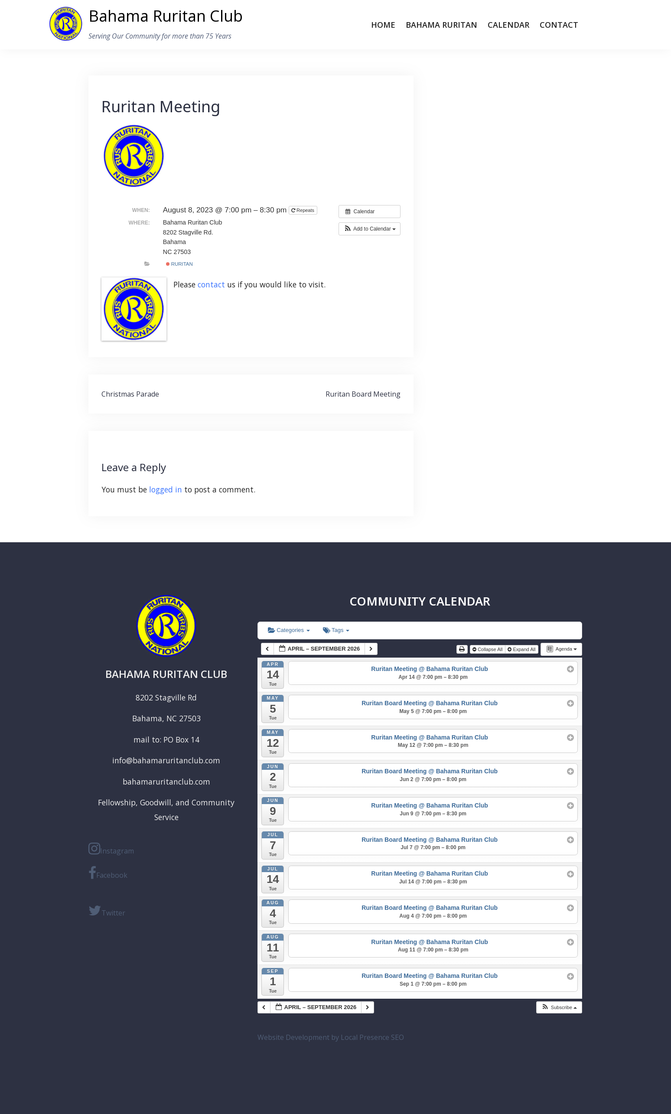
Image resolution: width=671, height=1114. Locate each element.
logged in (165, 489)
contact (211, 284)
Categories (289, 630)
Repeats (303, 210)
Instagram (111, 849)
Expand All (522, 649)
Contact (559, 25)
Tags (336, 630)
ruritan (179, 264)
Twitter (106, 911)
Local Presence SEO (372, 1037)
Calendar (508, 25)
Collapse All (488, 649)
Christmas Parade (130, 394)
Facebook (107, 873)
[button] (369, 229)
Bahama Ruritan (441, 25)
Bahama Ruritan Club (165, 15)
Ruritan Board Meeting (363, 394)
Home (383, 25)
